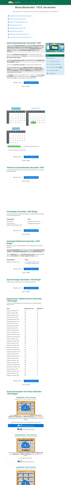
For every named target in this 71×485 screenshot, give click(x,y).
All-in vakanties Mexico (54, 67)
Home (26, 2)
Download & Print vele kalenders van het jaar (19, 37)
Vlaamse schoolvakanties (18, 22)
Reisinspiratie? (51, 58)
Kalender (17, 82)
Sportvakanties (51, 73)
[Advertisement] (26, 98)
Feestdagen (15, 25)
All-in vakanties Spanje (53, 70)
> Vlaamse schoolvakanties (17, 150)
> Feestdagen (14, 146)
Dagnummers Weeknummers (18, 34)
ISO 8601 (28, 75)
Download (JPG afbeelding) (25, 429)
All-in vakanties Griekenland (54, 64)
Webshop (32, 2)
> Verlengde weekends (31, 146)
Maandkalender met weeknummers (20, 16)
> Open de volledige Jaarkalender (17, 19)
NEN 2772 (33, 75)
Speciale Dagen (15, 31)
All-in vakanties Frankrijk (53, 61)
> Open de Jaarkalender (31, 82)
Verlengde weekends (17, 28)
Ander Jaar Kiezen (41, 2)
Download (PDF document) (26, 426)
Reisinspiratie (51, 2)
